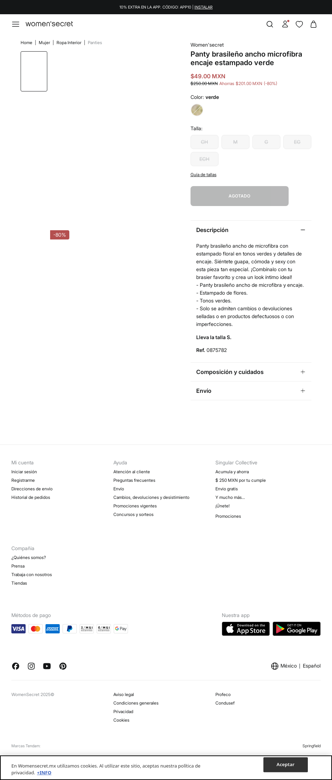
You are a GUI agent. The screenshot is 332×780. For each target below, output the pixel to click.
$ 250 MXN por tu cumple (240, 468)
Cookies (121, 708)
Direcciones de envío (32, 477)
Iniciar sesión (24, 460)
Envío (118, 477)
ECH (207, 169)
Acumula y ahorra (232, 460)
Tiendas (19, 571)
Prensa (18, 554)
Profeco (223, 683)
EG (299, 152)
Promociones (228, 504)
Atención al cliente (131, 460)
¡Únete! (222, 494)
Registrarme (23, 468)
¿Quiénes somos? (28, 546)
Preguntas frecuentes (134, 468)
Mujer (43, 42)
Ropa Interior (67, 42)
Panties (93, 42)
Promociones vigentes (135, 494)
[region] (166, 767)
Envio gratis (226, 477)
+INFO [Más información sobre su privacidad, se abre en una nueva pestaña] (44, 772)
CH (206, 152)
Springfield (311, 734)
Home (24, 42)
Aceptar (285, 764)
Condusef (225, 691)
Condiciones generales (136, 691)
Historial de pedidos (30, 486)
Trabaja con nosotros (31, 563)
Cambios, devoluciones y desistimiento (151, 486)
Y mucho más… (230, 486)
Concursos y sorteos (133, 503)
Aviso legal (123, 683)
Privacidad (123, 700)
